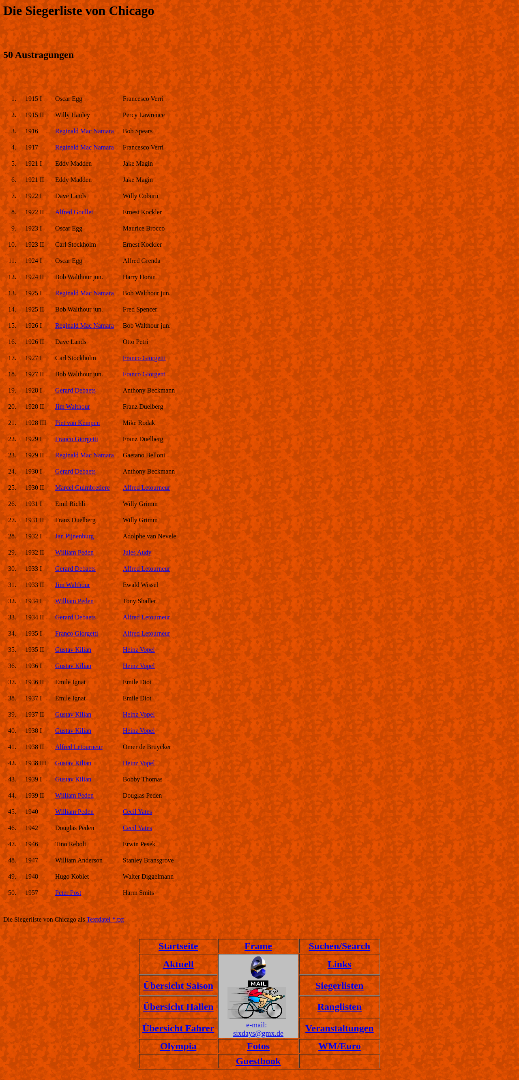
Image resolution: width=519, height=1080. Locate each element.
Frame (258, 946)
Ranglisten (339, 1006)
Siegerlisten (339, 985)
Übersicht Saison (178, 985)
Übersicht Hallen (178, 1006)
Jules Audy (137, 552)
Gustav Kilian (73, 649)
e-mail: (256, 1025)
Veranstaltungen (339, 1028)
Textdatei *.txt (105, 919)
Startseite (178, 946)
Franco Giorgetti (144, 357)
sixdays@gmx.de (258, 1033)
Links (340, 964)
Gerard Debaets (75, 390)
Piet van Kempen (77, 422)
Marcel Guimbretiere (82, 487)
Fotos (258, 1046)
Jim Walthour (72, 406)
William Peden (74, 552)
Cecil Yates (137, 811)
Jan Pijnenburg (74, 536)
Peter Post (68, 892)
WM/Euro (339, 1046)
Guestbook (258, 1061)
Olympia (178, 1046)
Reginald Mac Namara (84, 131)
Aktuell (178, 964)
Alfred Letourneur (146, 487)
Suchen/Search (340, 946)
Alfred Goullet (74, 212)
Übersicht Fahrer (178, 1028)
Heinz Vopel (139, 649)
